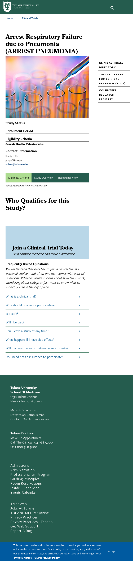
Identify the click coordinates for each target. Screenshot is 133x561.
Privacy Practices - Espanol (32, 521)
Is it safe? (12, 313)
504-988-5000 (43, 442)
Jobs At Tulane (22, 508)
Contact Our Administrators (30, 419)
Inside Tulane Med (24, 487)
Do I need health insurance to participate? (34, 356)
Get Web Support (24, 526)
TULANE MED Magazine (29, 512)
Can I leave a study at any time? (27, 330)
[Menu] (127, 8)
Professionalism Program (30, 474)
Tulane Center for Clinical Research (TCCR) (112, 78)
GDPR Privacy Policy (47, 557)
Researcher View (68, 178)
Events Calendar (23, 492)
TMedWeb (18, 503)
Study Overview (43, 178)
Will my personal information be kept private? (37, 348)
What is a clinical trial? (21, 296)
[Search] (112, 8)
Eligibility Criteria (18, 178)
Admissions (19, 465)
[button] (113, 64)
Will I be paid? (15, 322)
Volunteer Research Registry (108, 94)
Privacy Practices (24, 517)
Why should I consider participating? (30, 305)
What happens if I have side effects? (30, 339)
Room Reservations (26, 483)
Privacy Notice (23, 557)
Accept (111, 551)
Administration (22, 469)
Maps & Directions (23, 410)
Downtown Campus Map (27, 414)
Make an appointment (26, 437)
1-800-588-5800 (26, 446)
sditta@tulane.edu (17, 164)
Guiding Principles (25, 478)
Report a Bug (21, 530)
